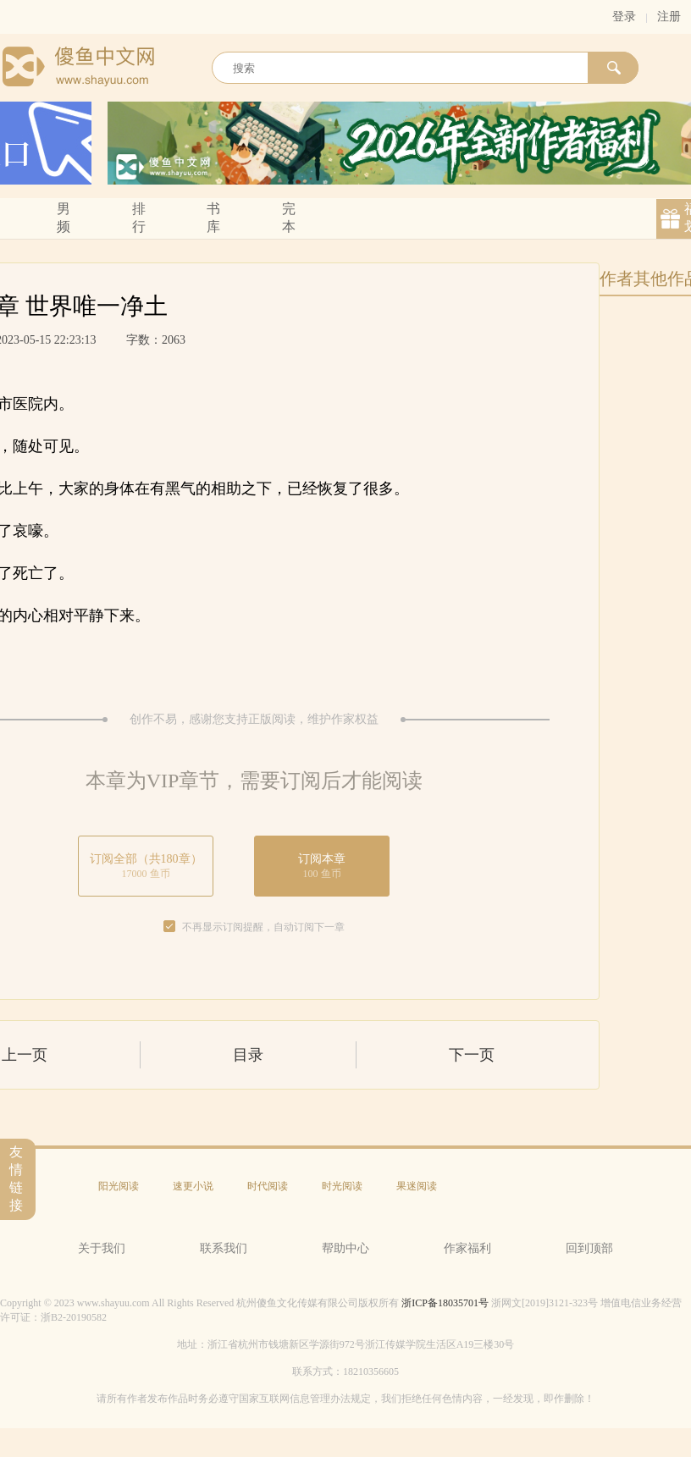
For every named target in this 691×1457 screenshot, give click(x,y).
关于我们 (101, 1248)
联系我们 (223, 1248)
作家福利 (467, 1248)
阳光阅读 (118, 1186)
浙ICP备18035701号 (445, 1303)
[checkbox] (169, 927)
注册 (669, 16)
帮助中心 (345, 1248)
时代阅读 (267, 1186)
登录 (624, 16)
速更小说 (193, 1186)
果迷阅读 (416, 1186)
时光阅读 (342, 1186)
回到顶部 (589, 1248)
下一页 (472, 1054)
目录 (248, 1054)
